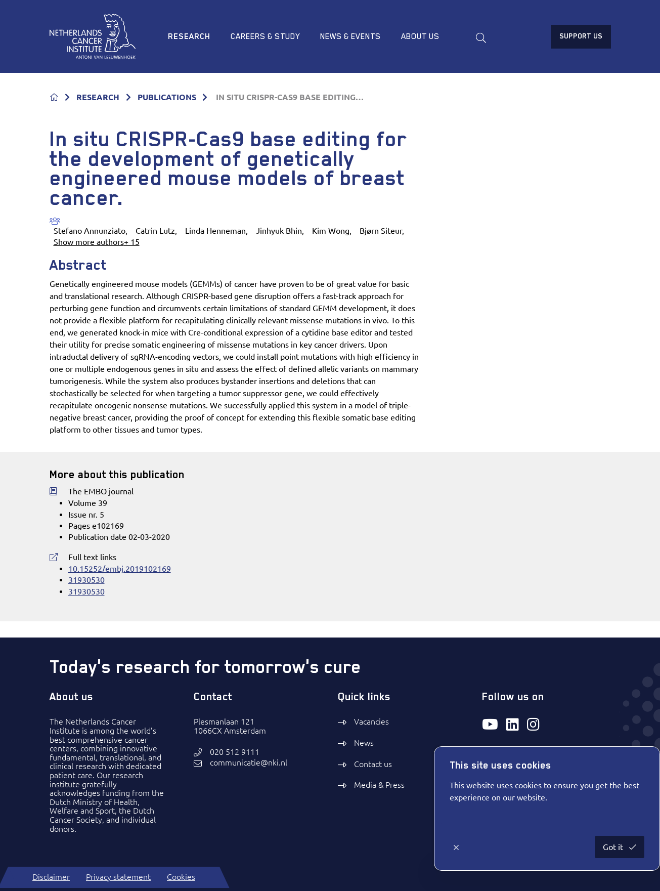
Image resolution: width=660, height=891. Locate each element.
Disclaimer (51, 876)
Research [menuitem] (189, 36)
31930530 (86, 579)
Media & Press (379, 784)
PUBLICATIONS (167, 97)
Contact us (373, 764)
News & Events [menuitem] (350, 36)
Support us (580, 36)
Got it (614, 847)
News (364, 742)
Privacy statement (118, 876)
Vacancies (371, 721)
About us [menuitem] (420, 36)
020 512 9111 (234, 752)
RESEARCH (97, 97)
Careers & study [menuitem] (265, 36)
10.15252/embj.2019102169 (119, 568)
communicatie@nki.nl (248, 762)
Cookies (181, 876)
